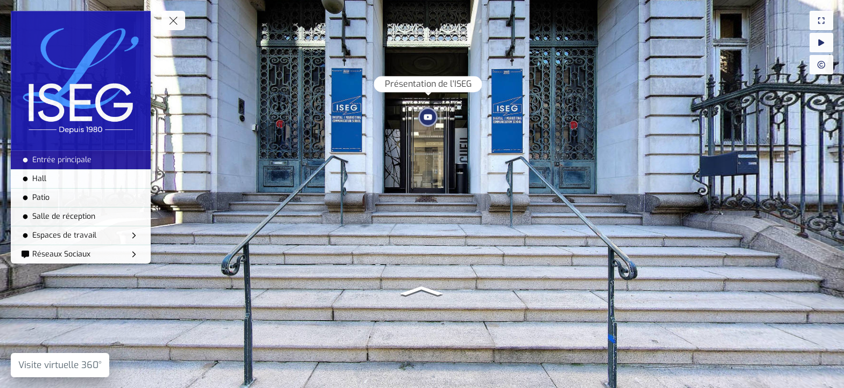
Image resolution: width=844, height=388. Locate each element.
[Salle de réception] (81, 216)
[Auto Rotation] (821, 42)
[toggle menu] (173, 20)
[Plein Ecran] (821, 20)
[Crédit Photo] (821, 64)
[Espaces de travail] (81, 235)
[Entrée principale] (81, 160)
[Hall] (81, 179)
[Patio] (81, 198)
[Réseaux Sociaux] (81, 254)
